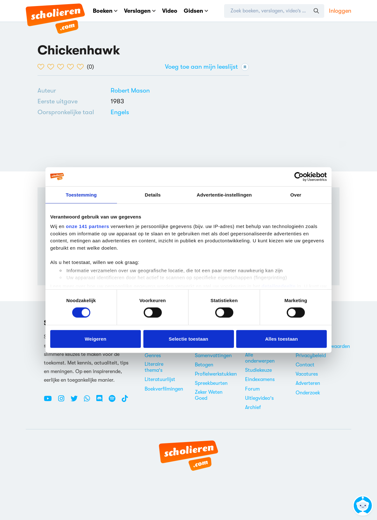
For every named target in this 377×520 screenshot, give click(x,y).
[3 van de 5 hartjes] (62, 67)
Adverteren (308, 383)
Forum (252, 389)
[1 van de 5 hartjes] (42, 67)
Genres (153, 355)
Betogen (204, 365)
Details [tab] (153, 194)
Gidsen (196, 11)
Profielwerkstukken (216, 374)
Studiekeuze (258, 370)
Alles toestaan (281, 338)
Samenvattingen (213, 355)
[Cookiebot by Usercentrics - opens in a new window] (299, 176)
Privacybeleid (311, 355)
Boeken (105, 11)
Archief (253, 407)
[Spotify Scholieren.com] (114, 401)
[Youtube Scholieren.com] (50, 401)
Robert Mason (130, 90)
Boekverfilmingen (164, 389)
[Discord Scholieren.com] (101, 401)
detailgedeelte (279, 285)
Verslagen (140, 11)
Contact (305, 365)
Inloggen (340, 11)
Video (169, 11)
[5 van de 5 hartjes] (82, 67)
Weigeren (95, 338)
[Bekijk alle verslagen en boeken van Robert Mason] (130, 90)
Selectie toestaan (188, 338)
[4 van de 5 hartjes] (72, 67)
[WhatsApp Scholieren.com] (89, 401)
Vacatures (307, 374)
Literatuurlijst (160, 379)
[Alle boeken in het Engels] (120, 112)
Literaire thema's (154, 367)
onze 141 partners (87, 226)
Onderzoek (308, 393)
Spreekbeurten (211, 383)
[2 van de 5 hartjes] (52, 67)
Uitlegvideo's (259, 398)
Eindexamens (260, 379)
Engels (120, 112)
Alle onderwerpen (260, 358)
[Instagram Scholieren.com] (63, 401)
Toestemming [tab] (81, 194)
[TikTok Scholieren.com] (125, 401)
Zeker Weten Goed (209, 395)
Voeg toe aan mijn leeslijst (207, 67)
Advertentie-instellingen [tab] (224, 194)
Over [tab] (295, 194)
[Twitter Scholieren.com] (76, 401)
